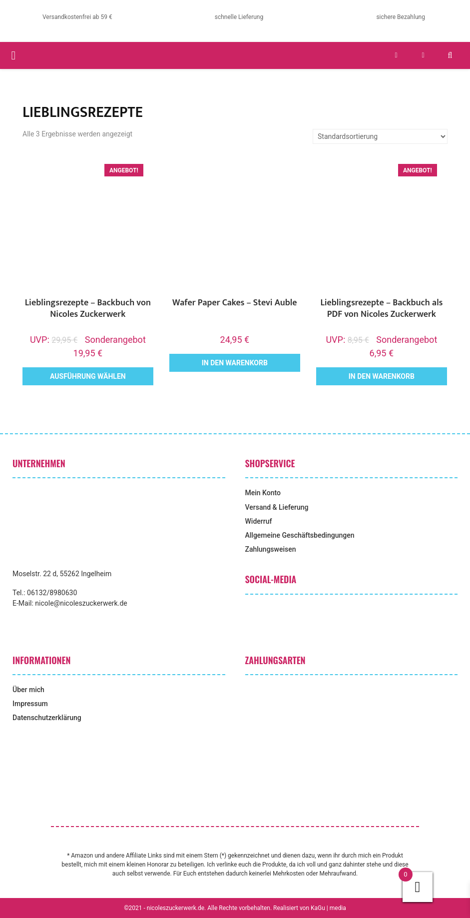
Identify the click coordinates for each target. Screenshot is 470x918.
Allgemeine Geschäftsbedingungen (300, 535)
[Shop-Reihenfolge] (380, 136)
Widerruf (258, 521)
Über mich (28, 690)
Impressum (30, 704)
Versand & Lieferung (277, 507)
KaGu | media (328, 908)
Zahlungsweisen (270, 549)
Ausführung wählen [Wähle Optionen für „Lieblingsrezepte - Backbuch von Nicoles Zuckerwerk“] (88, 376)
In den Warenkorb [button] (235, 363)
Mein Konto (263, 493)
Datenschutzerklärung (46, 718)
